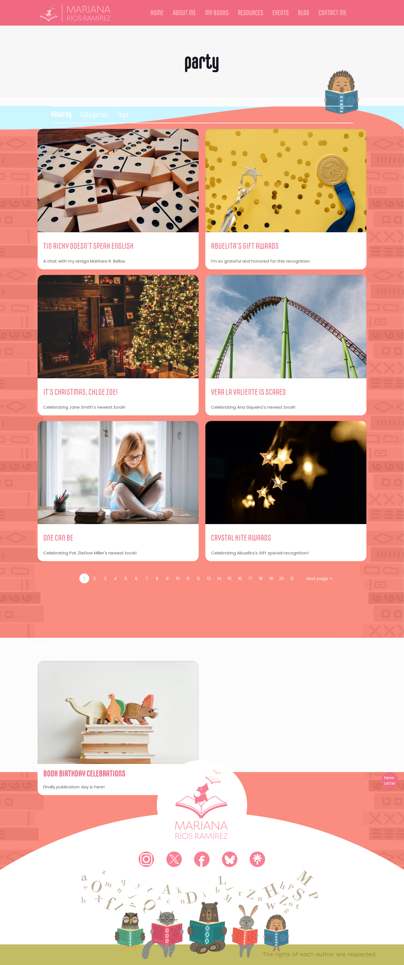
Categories (94, 114)
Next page (320, 578)
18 (261, 578)
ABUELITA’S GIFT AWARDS (245, 246)
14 (219, 578)
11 (188, 578)
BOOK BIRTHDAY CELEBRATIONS (84, 773)
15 (230, 578)
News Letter (390, 780)
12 (198, 578)
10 (178, 578)
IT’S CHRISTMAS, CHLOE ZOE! (80, 392)
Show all (328, 646)
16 (240, 578)
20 (281, 578)
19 (271, 578)
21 (292, 578)
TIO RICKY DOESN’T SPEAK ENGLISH (88, 246)
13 (209, 578)
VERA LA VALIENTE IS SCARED (248, 392)
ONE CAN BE (58, 537)
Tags (122, 114)
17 (250, 578)
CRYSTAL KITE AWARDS (241, 537)
